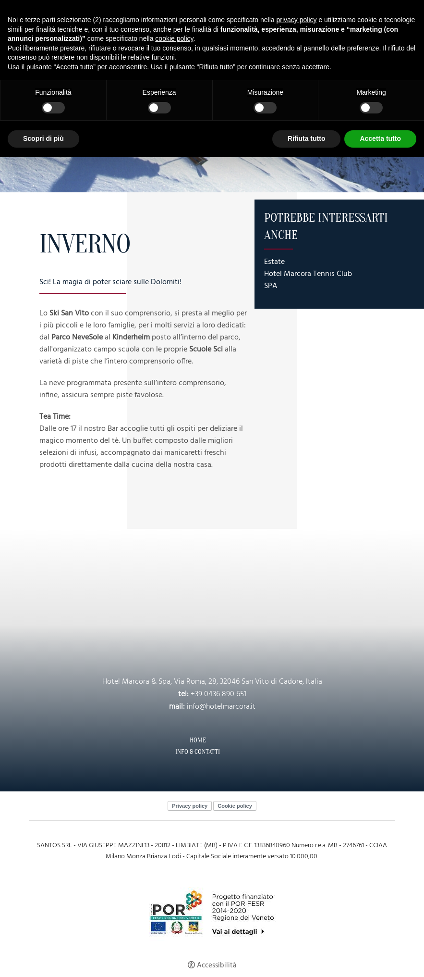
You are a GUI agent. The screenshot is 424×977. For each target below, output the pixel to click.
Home (198, 740)
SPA (270, 286)
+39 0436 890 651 (218, 694)
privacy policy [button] (297, 20)
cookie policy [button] (174, 38)
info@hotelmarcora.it (221, 707)
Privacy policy (189, 806)
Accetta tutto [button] (380, 138)
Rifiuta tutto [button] (307, 138)
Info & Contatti (197, 752)
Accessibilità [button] (216, 965)
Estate (274, 262)
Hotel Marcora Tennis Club (308, 274)
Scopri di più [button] (43, 138)
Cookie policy (235, 806)
